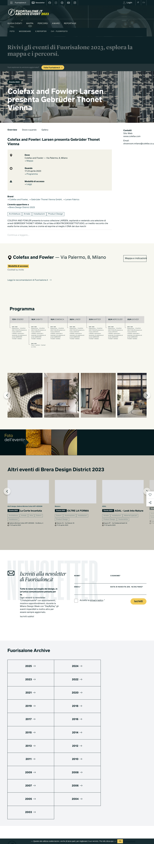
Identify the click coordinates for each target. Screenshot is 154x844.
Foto (12, 31)
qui (112, 841)
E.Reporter (40, 31)
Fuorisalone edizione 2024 (67, 828)
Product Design (55, 214)
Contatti (123, 800)
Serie (90, 813)
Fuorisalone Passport (128, 788)
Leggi (28, 185)
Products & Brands (96, 821)
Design (91, 774)
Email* (77, 589)
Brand (60, 789)
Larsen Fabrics (71, 200)
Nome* (77, 578)
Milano (91, 770)
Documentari (94, 817)
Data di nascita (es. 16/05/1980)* (129, 589)
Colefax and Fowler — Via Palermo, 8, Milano (46, 158)
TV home (92, 809)
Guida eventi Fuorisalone (69, 777)
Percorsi (43, 23)
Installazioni (39, 214)
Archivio (92, 790)
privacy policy (96, 603)
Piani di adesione (129, 771)
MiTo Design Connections (130, 796)
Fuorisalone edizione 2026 (67, 813)
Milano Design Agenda (68, 773)
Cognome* (118, 578)
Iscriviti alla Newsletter (126, 823)
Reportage (70, 23)
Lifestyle (92, 778)
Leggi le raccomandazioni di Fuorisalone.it (30, 272)
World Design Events (67, 781)
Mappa (29, 23)
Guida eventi (15, 23)
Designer (62, 793)
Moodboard (25, 31)
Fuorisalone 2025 (96, 786)
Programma (31, 174)
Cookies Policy (27, 826)
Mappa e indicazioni (136, 251)
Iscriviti (138, 604)
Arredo (27, 214)
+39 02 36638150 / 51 (19, 793)
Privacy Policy (14, 826)
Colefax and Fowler (18, 200)
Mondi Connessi (95, 782)
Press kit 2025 (125, 780)
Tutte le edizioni (65, 834)
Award (56, 23)
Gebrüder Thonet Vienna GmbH (45, 200)
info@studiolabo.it (18, 797)
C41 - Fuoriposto (59, 31)
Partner (122, 792)
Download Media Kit (128, 776)
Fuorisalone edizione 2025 (67, 821)
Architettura (15, 214)
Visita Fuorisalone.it (53, 68)
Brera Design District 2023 (21, 208)
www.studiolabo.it (18, 800)
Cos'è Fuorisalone (127, 784)
